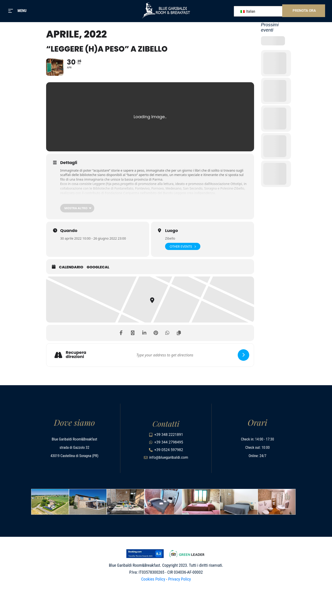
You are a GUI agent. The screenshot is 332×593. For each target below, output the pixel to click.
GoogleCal (98, 267)
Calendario (71, 267)
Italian (247, 11)
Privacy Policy (179, 579)
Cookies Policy (153, 579)
